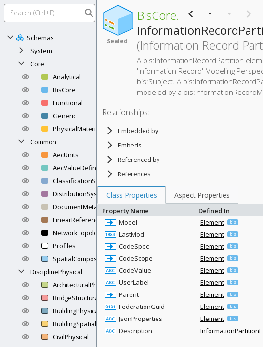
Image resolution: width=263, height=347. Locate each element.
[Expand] (21, 50)
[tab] (131, 195)
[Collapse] (10, 37)
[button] (25, 76)
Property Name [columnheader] (148, 210)
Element (212, 222)
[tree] (155, 152)
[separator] (96, 173)
